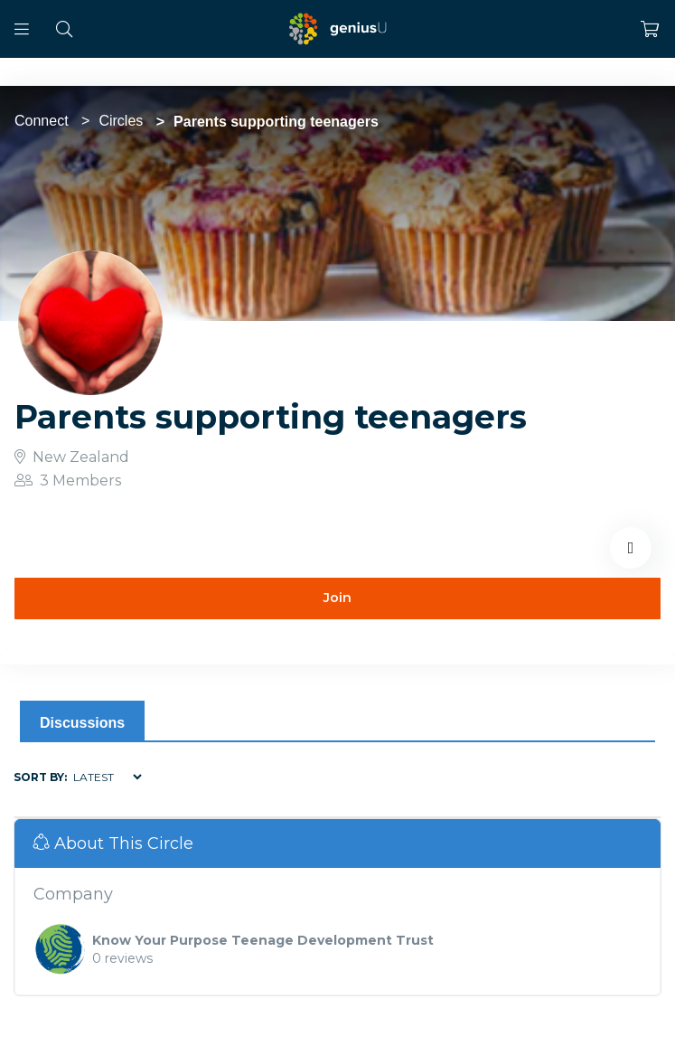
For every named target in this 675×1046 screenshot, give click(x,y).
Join (337, 597)
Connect (41, 120)
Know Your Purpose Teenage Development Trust (263, 940)
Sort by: (40, 777)
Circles (120, 120)
